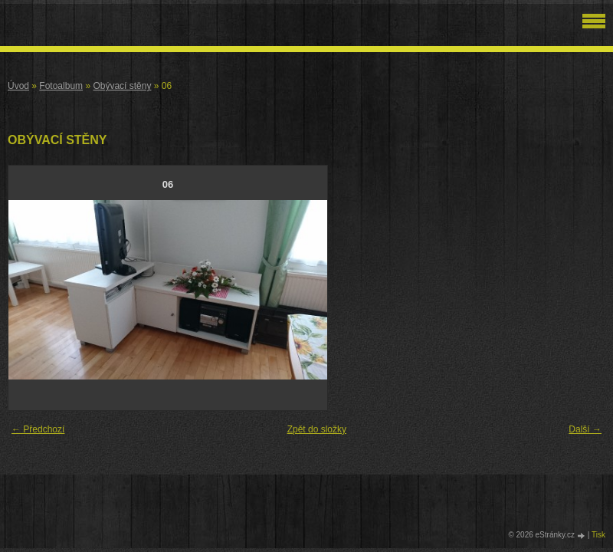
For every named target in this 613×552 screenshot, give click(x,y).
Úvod (18, 85)
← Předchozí (37, 429)
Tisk (598, 535)
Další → (585, 429)
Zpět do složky (316, 429)
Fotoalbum (61, 85)
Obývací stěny (122, 85)
